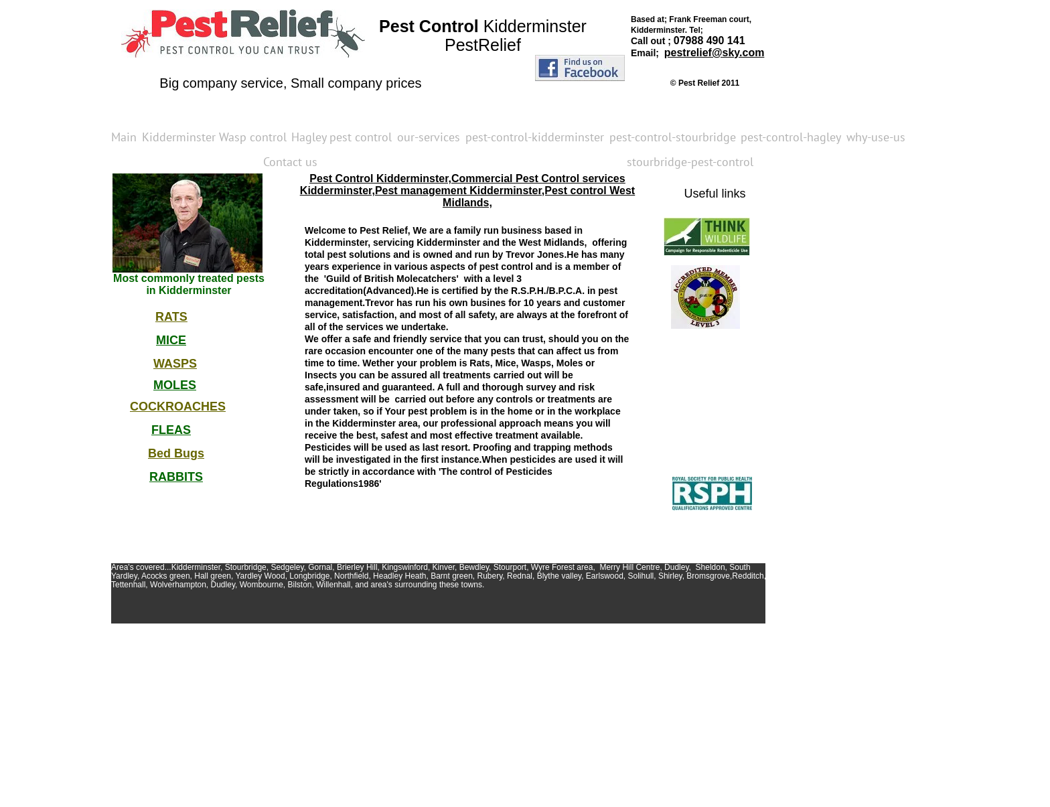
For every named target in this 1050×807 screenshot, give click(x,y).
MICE (171, 340)
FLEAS (171, 430)
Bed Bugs (176, 453)
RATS (171, 316)
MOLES (174, 385)
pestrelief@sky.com (714, 52)
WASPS (175, 363)
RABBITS (176, 477)
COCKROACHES (178, 406)
